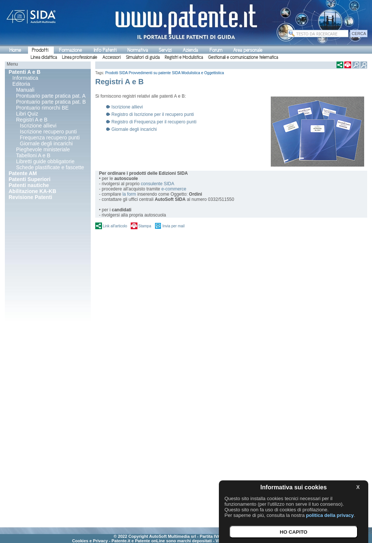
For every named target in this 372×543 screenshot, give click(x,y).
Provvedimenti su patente (150, 73)
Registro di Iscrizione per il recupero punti (152, 114)
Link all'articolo (115, 226)
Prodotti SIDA (116, 73)
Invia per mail (173, 226)
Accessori (111, 57)
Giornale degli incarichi (46, 143)
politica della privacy (330, 515)
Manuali (25, 90)
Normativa (137, 50)
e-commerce (173, 189)
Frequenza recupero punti (50, 138)
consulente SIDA (157, 183)
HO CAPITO (293, 532)
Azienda (190, 50)
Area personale (247, 50)
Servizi (165, 50)
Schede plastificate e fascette (50, 167)
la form (129, 194)
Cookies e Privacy (90, 541)
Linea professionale (79, 57)
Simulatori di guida (142, 57)
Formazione (70, 50)
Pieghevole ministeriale (43, 149)
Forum (216, 50)
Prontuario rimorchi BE (42, 108)
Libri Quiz (27, 114)
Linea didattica (44, 57)
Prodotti (40, 50)
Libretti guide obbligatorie (45, 161)
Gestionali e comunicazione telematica (243, 57)
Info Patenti (105, 50)
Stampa (144, 226)
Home (15, 50)
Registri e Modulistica (184, 57)
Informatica (25, 78)
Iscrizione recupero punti (48, 132)
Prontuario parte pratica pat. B (51, 102)
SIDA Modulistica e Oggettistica (198, 73)
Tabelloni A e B (33, 155)
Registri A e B (31, 120)
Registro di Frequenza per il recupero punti (153, 121)
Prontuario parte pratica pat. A (51, 96)
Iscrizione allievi (38, 126)
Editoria (21, 84)
